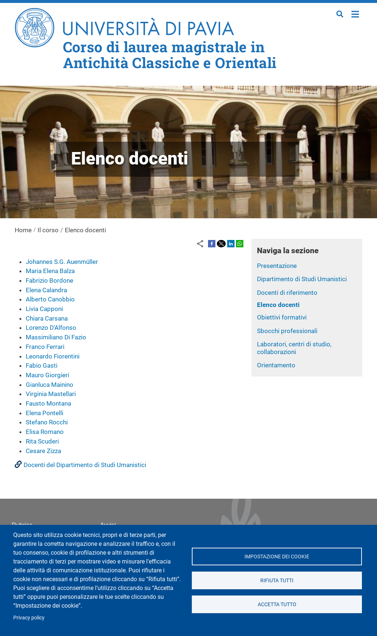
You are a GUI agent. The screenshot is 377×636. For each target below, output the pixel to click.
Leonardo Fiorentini (53, 356)
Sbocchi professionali (287, 331)
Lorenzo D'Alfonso (51, 327)
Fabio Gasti (41, 365)
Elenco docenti (278, 304)
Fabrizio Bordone (49, 280)
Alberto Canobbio (50, 299)
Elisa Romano (45, 431)
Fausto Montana (48, 403)
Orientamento (276, 365)
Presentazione (277, 265)
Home (355, 13)
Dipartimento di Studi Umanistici (302, 279)
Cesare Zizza (43, 451)
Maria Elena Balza (50, 271)
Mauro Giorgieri (47, 375)
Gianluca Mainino (49, 384)
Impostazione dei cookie (276, 556)
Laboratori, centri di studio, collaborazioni (294, 348)
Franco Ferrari (45, 346)
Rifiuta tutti (276, 580)
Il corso (48, 230)
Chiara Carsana (47, 318)
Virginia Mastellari (51, 394)
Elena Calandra (46, 290)
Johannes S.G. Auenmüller (62, 261)
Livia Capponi (44, 308)
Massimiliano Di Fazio (56, 337)
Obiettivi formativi (282, 317)
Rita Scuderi (42, 441)
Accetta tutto (276, 604)
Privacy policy (29, 618)
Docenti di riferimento (287, 292)
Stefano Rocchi (47, 422)
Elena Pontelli (44, 413)
